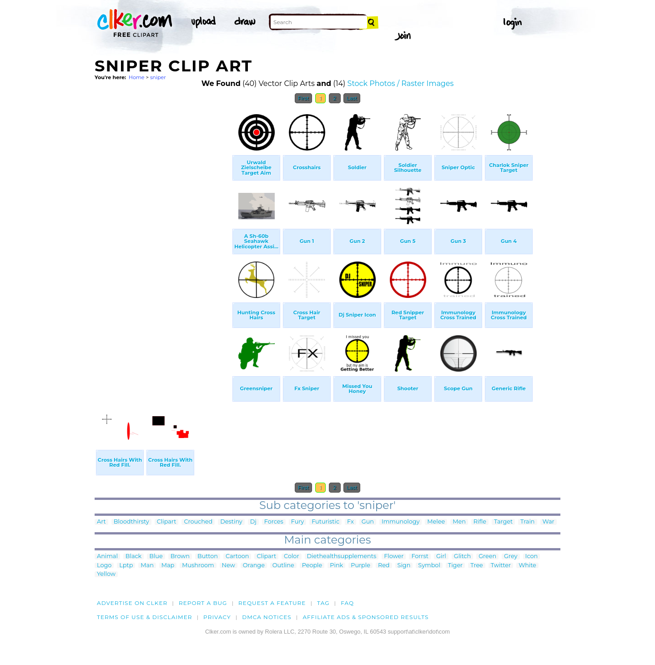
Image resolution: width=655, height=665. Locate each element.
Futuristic (325, 522)
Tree (476, 566)
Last (352, 98)
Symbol (429, 566)
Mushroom (198, 566)
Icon (531, 556)
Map (167, 566)
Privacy (217, 617)
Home (137, 77)
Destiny (231, 522)
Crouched (198, 522)
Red (384, 566)
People (312, 566)
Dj (253, 522)
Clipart (166, 522)
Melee (436, 522)
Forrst (419, 556)
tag (323, 603)
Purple (360, 566)
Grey (510, 556)
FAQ (347, 603)
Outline (283, 566)
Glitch (462, 556)
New (228, 566)
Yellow (106, 574)
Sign (404, 566)
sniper (158, 77)
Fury (297, 522)
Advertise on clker (132, 603)
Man (147, 566)
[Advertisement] (163, 244)
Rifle (480, 522)
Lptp (126, 566)
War (548, 522)
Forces (273, 522)
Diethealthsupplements (342, 556)
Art (101, 522)
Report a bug (203, 603)
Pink (336, 566)
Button (207, 556)
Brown (180, 556)
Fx (350, 522)
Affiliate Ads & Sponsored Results (365, 617)
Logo (104, 566)
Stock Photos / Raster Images (401, 83)
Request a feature (272, 603)
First (303, 98)
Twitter (501, 566)
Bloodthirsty (131, 522)
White (527, 566)
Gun (368, 522)
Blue (155, 556)
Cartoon (237, 556)
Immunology (400, 522)
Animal (107, 556)
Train (527, 522)
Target (503, 522)
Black (133, 556)
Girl (441, 556)
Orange (254, 566)
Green (487, 556)
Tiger (455, 566)
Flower (393, 556)
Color (291, 556)
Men (459, 522)
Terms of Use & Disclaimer (144, 617)
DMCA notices (267, 617)
